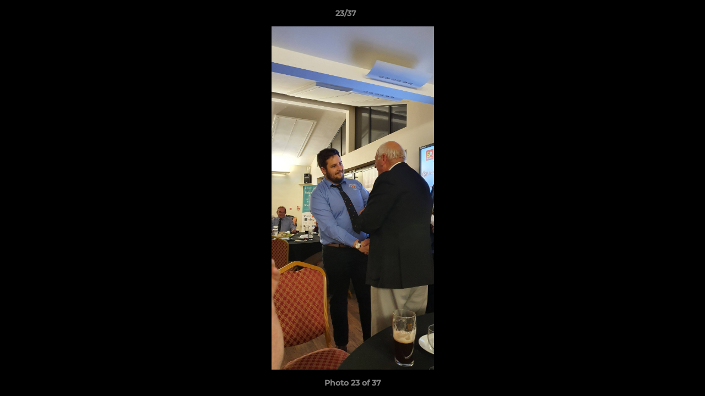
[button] (658, 16)
